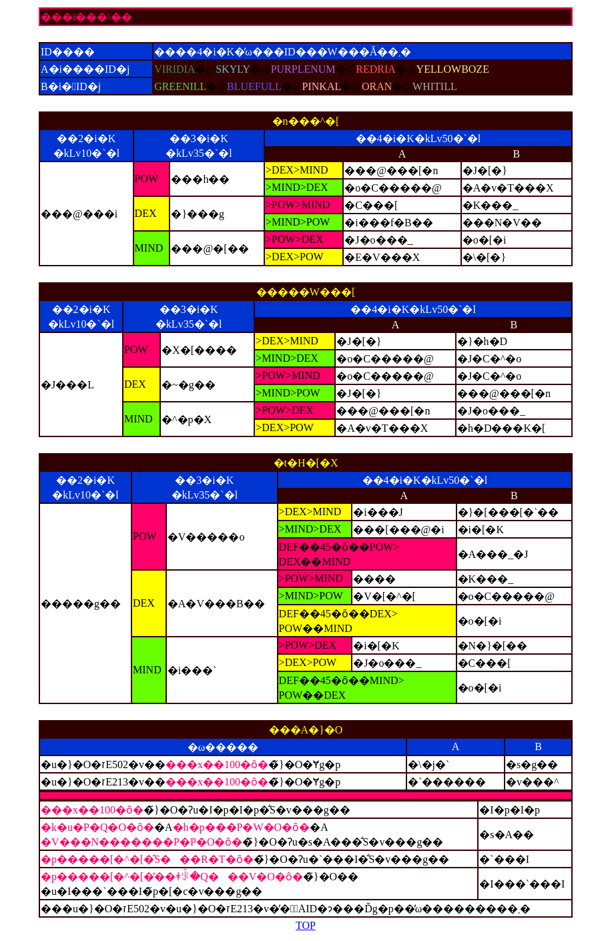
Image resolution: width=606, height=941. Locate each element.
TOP (306, 925)
